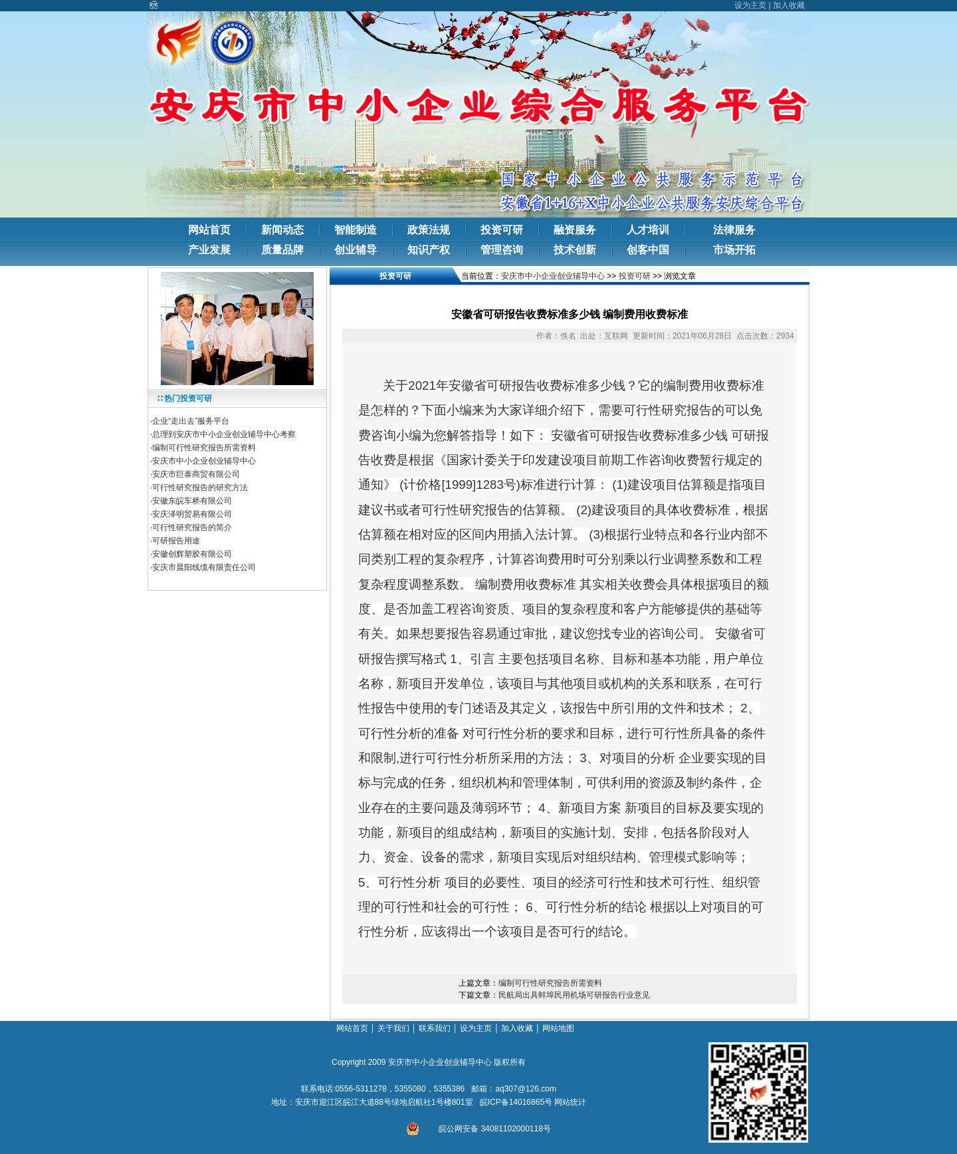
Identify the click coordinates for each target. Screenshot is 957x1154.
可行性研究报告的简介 (192, 527)
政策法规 (428, 229)
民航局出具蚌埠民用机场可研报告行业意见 (574, 995)
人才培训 (648, 229)
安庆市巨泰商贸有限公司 (196, 474)
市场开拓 (734, 249)
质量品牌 (282, 249)
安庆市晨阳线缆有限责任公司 (204, 567)
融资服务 (575, 229)
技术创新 (575, 249)
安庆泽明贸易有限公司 (192, 514)
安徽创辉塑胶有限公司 (192, 554)
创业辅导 (355, 249)
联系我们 (435, 1028)
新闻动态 (282, 229)
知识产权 (428, 249)
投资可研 (501, 229)
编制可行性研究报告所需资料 (204, 447)
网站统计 (570, 1102)
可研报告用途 (177, 540)
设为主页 (750, 5)
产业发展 (209, 249)
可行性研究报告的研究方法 (200, 487)
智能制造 (355, 229)
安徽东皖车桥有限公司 (192, 500)
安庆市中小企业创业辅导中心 (204, 461)
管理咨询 (501, 249)
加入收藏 (789, 5)
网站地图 (559, 1028)
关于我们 (393, 1028)
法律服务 (734, 229)
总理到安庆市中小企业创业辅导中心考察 (224, 434)
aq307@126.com (525, 1088)
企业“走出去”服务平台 (190, 421)
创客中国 (648, 249)
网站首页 (209, 229)
